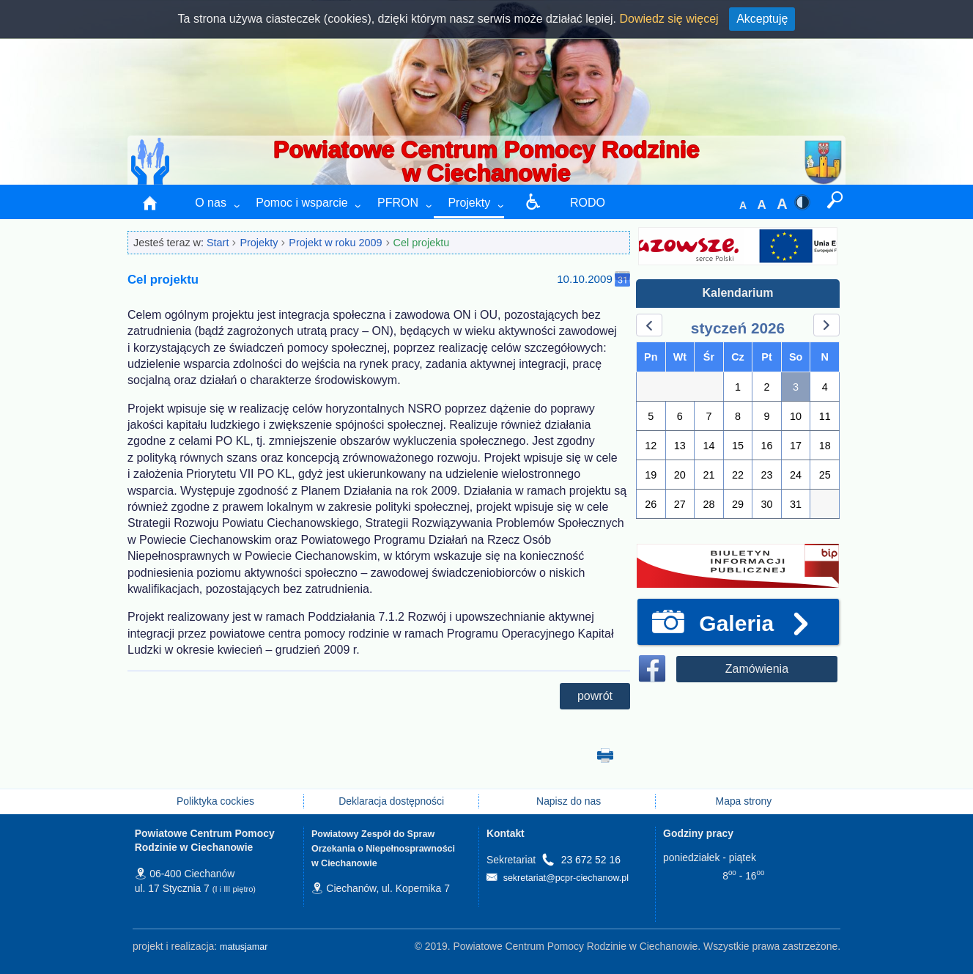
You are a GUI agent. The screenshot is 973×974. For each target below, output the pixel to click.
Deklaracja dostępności (391, 801)
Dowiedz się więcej (669, 18)
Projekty (469, 202)
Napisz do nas (567, 801)
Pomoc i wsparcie (301, 202)
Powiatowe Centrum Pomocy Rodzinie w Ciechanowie (486, 161)
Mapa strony (744, 801)
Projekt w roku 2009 (335, 242)
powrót (595, 696)
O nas (210, 202)
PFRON (397, 202)
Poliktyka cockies (215, 801)
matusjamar (243, 947)
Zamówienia (756, 669)
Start (218, 242)
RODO (587, 202)
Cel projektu (421, 242)
